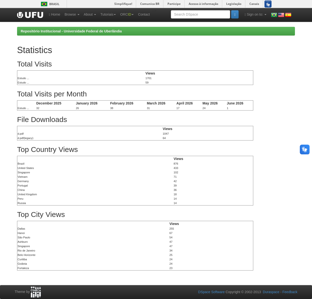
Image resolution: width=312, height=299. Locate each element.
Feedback (290, 292)
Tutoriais (108, 14)
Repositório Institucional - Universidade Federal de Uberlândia (71, 31)
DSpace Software (211, 292)
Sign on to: (255, 14)
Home (54, 14)
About (90, 14)
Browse (72, 14)
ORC (127, 14)
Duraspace (271, 292)
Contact (144, 14)
